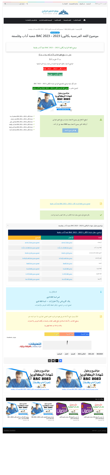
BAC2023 (99, 354)
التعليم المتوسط (67, 20)
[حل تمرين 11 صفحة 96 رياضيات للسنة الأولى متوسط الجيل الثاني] (92, 409)
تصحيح (72, 354)
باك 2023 (90, 354)
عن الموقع (82, 4)
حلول (66, 354)
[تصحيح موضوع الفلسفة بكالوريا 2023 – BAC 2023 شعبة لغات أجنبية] (42, 409)
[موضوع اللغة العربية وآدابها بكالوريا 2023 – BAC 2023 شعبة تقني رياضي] (17, 409)
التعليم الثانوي (58, 20)
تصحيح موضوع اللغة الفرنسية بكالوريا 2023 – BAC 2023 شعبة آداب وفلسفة (70, 203)
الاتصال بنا (65, 4)
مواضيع (59, 354)
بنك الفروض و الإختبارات (31, 20)
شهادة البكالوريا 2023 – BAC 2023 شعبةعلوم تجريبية (21, 116)
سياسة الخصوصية (73, 4)
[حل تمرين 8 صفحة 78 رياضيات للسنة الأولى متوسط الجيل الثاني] (67, 409)
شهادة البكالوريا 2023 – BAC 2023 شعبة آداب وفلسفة (21, 127)
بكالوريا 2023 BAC (69, 29)
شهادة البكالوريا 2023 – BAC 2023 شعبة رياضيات (22, 119)
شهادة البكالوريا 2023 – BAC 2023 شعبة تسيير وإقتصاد (21, 124)
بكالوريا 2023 (81, 354)
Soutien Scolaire (9, 430)
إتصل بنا (47, 325)
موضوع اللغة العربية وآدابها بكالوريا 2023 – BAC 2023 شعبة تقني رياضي (18, 417)
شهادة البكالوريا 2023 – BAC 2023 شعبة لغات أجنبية (21, 130)
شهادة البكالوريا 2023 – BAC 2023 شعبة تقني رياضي (21, 122)
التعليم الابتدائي (77, 20)
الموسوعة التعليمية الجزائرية (45, 20)
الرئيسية (88, 4)
